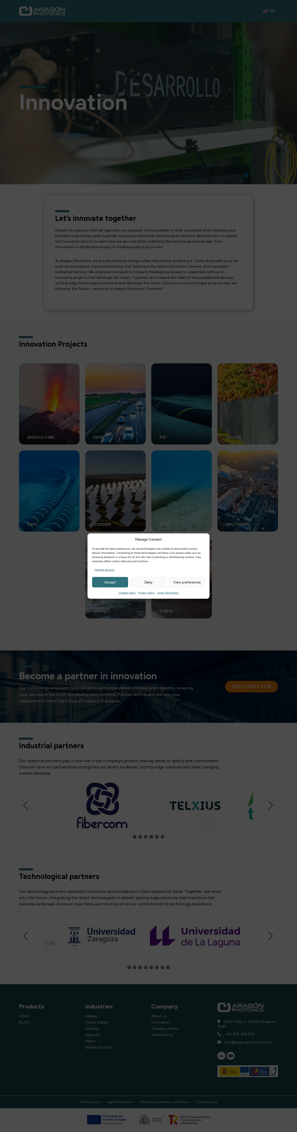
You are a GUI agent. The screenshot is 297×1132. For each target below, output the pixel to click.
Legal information (168, 592)
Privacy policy (146, 592)
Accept (110, 582)
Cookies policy (127, 592)
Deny (148, 582)
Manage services (104, 569)
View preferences (187, 582)
